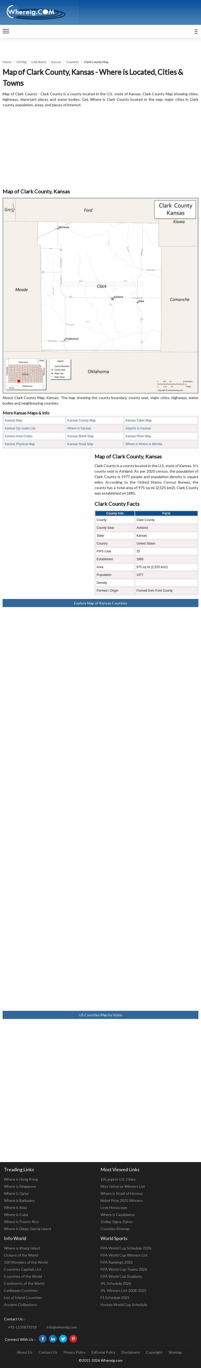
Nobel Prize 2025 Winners (121, 1200)
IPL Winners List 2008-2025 (123, 1290)
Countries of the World (23, 1276)
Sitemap (175, 1352)
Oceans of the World (21, 1255)
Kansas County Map (81, 420)
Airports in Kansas (138, 428)
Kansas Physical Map (20, 444)
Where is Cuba (16, 1214)
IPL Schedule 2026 (115, 1283)
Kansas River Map (138, 436)
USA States (39, 62)
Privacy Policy (74, 1352)
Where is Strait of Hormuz (121, 1193)
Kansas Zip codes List (20, 428)
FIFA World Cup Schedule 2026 (125, 1248)
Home (7, 62)
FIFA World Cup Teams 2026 (123, 1269)
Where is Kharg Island (22, 1248)
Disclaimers (130, 1352)
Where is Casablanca (117, 1214)
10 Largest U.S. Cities (118, 1179)
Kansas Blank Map (80, 436)
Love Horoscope (113, 1207)
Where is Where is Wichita (143, 444)
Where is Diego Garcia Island (27, 1228)
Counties (72, 62)
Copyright (154, 1352)
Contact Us (47, 1352)
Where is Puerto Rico (21, 1221)
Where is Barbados (19, 1200)
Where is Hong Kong (21, 1179)
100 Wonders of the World (26, 1262)
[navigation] (6, 31)
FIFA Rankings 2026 (116, 1262)
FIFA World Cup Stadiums (121, 1276)
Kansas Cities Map (138, 420)
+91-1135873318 (22, 1327)
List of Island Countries (23, 1297)
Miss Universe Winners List (122, 1186)
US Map (21, 62)
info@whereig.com (62, 1327)
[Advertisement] (100, 148)
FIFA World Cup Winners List (124, 1255)
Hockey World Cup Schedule (123, 1304)
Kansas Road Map (80, 444)
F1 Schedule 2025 (115, 1297)
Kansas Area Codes (18, 436)
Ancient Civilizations (20, 1304)
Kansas (56, 62)
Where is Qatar (16, 1193)
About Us (24, 1352)
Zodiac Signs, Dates (116, 1221)
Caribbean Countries (21, 1290)
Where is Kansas (79, 428)
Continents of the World (24, 1283)
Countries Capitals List (22, 1269)
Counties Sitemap (115, 1228)
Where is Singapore (20, 1186)
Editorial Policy (103, 1352)
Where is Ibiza (15, 1207)
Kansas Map (13, 420)
